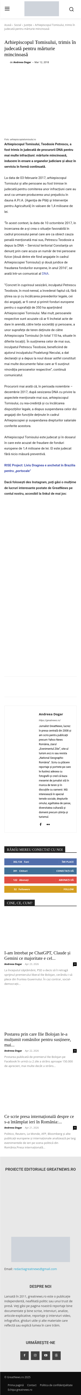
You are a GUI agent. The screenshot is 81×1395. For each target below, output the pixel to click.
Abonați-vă (66, 880)
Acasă (7, 25)
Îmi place (68, 861)
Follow (69, 889)
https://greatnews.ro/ (50, 720)
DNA (45, 274)
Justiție (28, 25)
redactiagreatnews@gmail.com (35, 1269)
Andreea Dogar (22, 62)
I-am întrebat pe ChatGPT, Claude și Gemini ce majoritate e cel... (37, 955)
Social (17, 25)
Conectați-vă (65, 870)
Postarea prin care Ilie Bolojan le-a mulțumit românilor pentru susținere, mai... (37, 1039)
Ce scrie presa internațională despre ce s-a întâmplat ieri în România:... (39, 1119)
